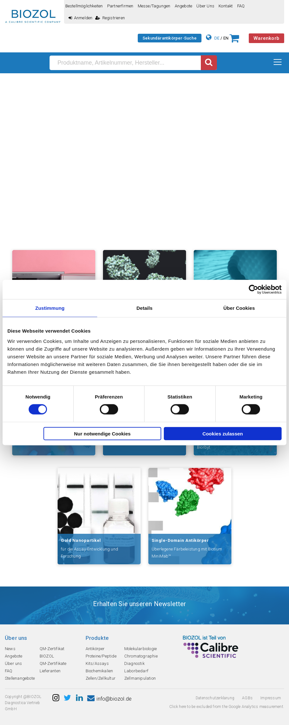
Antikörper (95, 648)
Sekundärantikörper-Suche (170, 38)
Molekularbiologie (140, 648)
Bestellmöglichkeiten (84, 6)
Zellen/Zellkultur (101, 678)
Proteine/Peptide (101, 656)
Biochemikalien (99, 670)
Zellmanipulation (140, 678)
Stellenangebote (20, 678)
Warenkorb (266, 38)
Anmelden (81, 17)
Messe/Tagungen (154, 6)
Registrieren (110, 17)
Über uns (205, 6)
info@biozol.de (109, 699)
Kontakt (226, 6)
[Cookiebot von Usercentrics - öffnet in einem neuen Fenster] (253, 289)
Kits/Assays (97, 663)
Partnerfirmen (120, 6)
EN (225, 38)
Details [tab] (144, 308)
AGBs (247, 698)
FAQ (241, 6)
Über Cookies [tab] (239, 308)
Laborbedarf (136, 670)
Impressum (270, 698)
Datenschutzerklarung (215, 698)
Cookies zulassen (222, 433)
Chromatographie (141, 656)
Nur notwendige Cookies (102, 433)
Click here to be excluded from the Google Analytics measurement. (226, 706)
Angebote (183, 6)
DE (216, 38)
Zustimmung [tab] (50, 308)
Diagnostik (134, 663)
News (10, 648)
